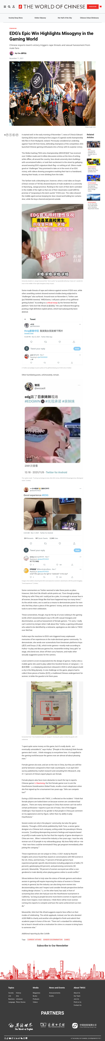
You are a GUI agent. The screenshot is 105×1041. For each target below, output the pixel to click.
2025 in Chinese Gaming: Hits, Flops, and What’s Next (93, 170)
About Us (77, 993)
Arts (17, 996)
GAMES (67, 940)
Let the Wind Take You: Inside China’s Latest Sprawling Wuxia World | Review (93, 206)
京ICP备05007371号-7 (94, 1038)
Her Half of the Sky (65, 18)
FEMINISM (13, 28)
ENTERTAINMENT (92, 167)
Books (35, 996)
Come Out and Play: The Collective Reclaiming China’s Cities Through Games (93, 188)
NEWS (89, 149)
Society (11, 993)
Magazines (36, 993)
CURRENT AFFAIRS (34, 940)
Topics (11, 987)
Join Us (76, 999)
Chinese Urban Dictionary (89, 18)
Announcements (54, 993)
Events (51, 996)
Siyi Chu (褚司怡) (20, 53)
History (18, 993)
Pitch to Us (77, 1002)
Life (9, 996)
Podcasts (36, 999)
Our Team (77, 996)
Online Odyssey (40, 18)
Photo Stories (20, 1002)
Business (11, 999)
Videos (35, 1002)
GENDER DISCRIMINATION (52, 940)
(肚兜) (45, 673)
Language (11, 1002)
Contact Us (77, 1005)
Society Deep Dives (16, 18)
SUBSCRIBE (93, 6)
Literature (19, 999)
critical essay (52, 303)
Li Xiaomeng (40, 783)
